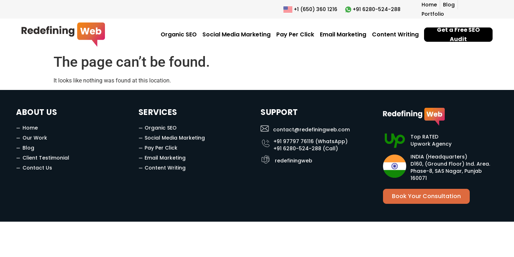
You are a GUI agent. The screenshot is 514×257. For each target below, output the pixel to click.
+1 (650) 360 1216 (315, 9)
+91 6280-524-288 (376, 9)
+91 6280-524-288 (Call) (305, 148)
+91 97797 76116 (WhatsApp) (310, 141)
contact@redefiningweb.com (311, 129)
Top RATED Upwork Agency (431, 140)
